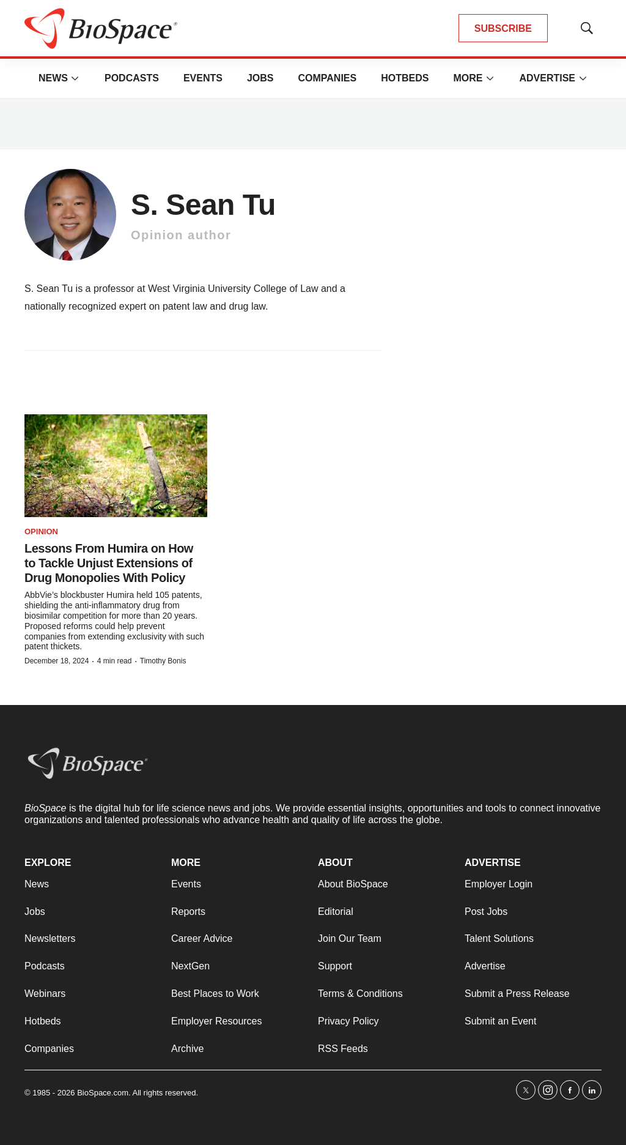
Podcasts (132, 78)
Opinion (41, 531)
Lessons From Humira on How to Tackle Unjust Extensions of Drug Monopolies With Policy (108, 563)
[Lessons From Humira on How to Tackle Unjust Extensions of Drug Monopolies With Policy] (115, 465)
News (53, 78)
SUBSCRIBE (503, 28)
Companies (327, 78)
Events (203, 78)
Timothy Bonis (163, 661)
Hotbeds (405, 78)
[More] (75, 78)
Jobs (260, 78)
